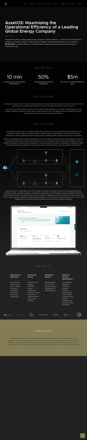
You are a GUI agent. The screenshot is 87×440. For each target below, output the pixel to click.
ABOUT (26, 3)
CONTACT (79, 3)
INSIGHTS (55, 3)
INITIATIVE (47, 3)
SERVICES (33, 3)
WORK (40, 3)
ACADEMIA (71, 3)
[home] (5, 4)
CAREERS (63, 3)
